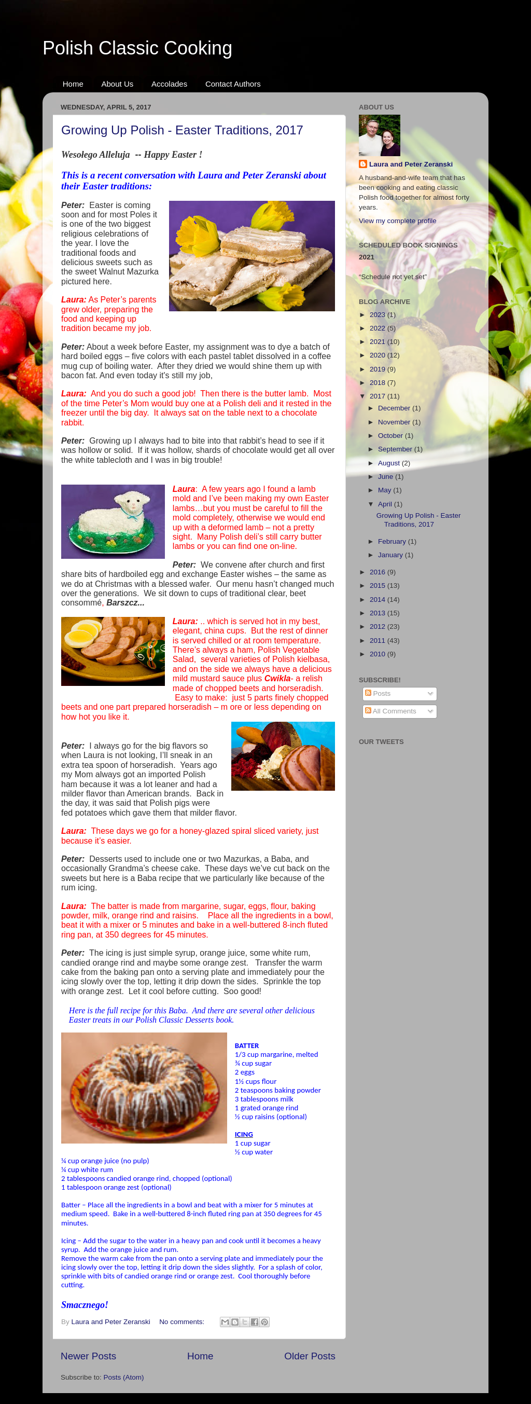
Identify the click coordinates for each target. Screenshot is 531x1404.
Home (73, 83)
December (395, 408)
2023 (378, 315)
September (396, 449)
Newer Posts (88, 1356)
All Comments (390, 711)
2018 (378, 383)
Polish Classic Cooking (137, 48)
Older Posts (310, 1356)
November (395, 422)
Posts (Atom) (124, 1377)
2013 (378, 613)
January (391, 555)
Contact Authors (233, 83)
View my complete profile (398, 221)
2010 (378, 654)
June (386, 476)
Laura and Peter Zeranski (411, 164)
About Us (118, 83)
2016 (378, 572)
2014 (378, 599)
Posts (378, 693)
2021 (378, 342)
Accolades (169, 83)
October (391, 435)
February (393, 541)
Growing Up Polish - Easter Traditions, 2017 (182, 130)
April (386, 504)
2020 (378, 355)
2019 (378, 369)
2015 (378, 585)
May (385, 490)
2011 (378, 640)
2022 (378, 328)
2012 (378, 626)
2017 (378, 396)
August (390, 463)
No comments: (182, 1322)
